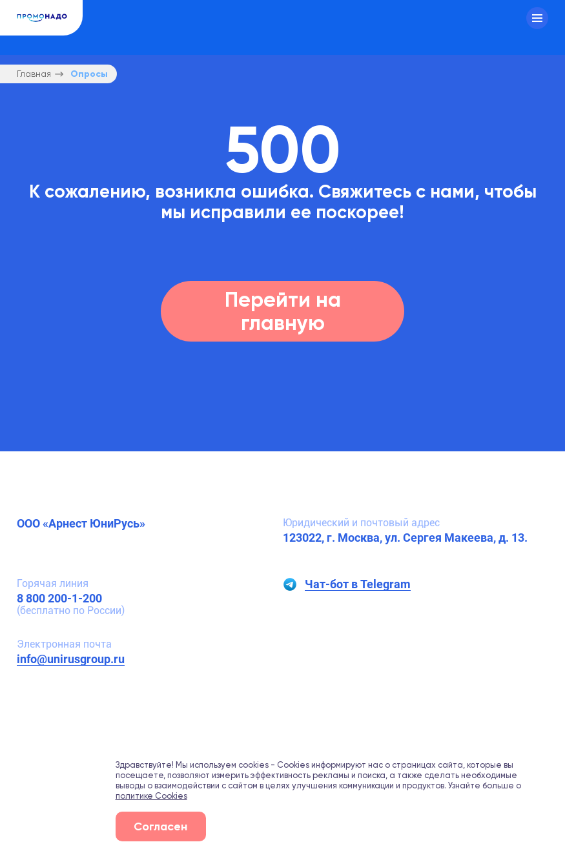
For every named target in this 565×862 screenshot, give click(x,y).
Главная (34, 74)
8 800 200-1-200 (59, 598)
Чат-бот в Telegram (358, 584)
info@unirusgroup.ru (71, 659)
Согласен (160, 826)
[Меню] (537, 18)
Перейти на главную (283, 311)
